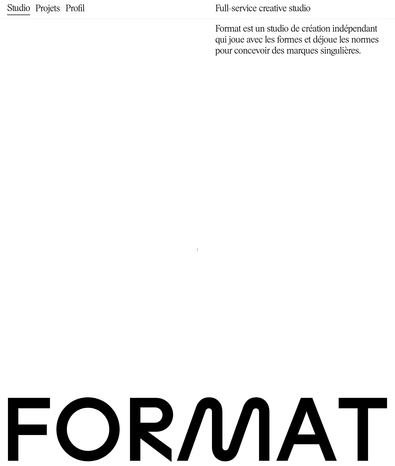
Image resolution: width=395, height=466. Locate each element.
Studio (18, 9)
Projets (47, 9)
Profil (75, 9)
